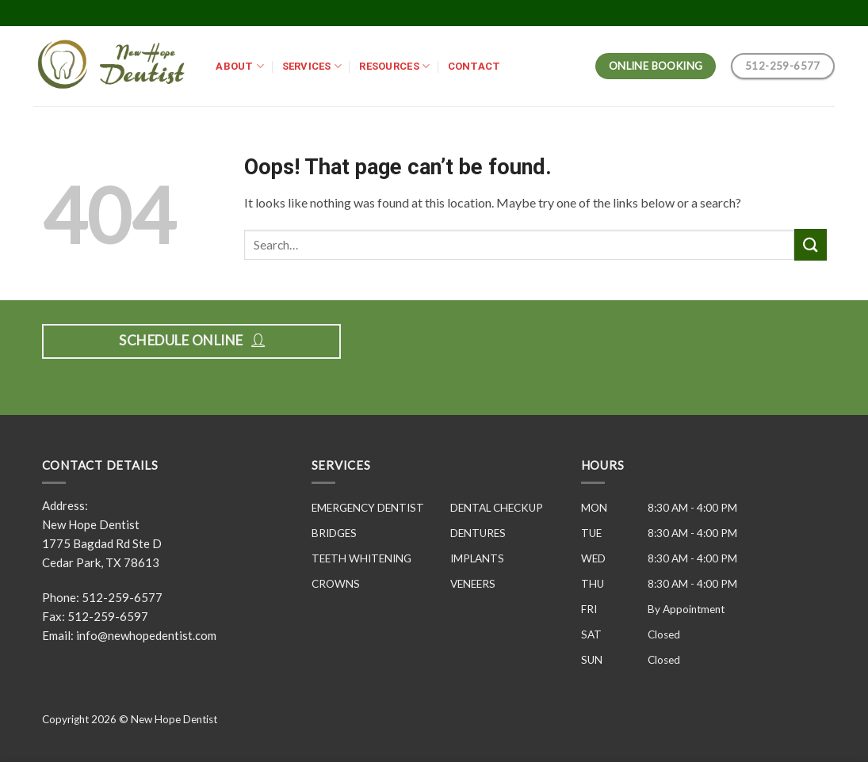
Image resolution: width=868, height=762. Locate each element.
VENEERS (472, 583)
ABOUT (240, 66)
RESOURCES (394, 66)
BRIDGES (334, 533)
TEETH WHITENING (361, 558)
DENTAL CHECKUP (496, 507)
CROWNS (336, 583)
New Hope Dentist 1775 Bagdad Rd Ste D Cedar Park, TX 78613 (102, 543)
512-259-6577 (122, 597)
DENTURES (478, 533)
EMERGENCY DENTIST (368, 507)
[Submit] (810, 244)
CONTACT (474, 66)
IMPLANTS (477, 558)
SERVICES (312, 66)
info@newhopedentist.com (146, 635)
